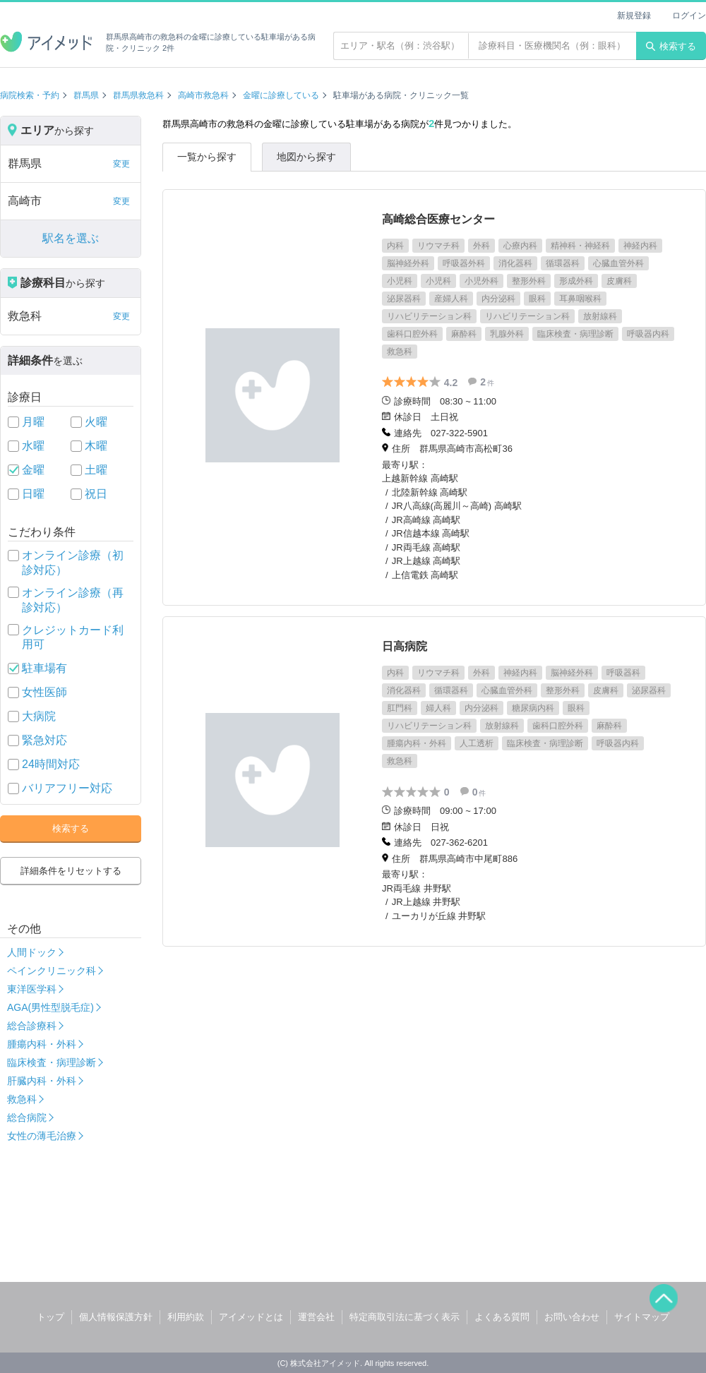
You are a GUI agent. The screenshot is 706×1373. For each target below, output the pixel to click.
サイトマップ (641, 1317)
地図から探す (306, 156)
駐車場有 (44, 668)
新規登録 (634, 15)
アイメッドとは (251, 1317)
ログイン (689, 15)
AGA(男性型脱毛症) (50, 1007)
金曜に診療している (281, 95)
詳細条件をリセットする (70, 870)
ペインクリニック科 (51, 970)
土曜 (96, 470)
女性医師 (44, 692)
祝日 (96, 494)
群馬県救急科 (138, 95)
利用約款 (185, 1317)
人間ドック (31, 952)
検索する (671, 46)
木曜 (96, 446)
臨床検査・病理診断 (51, 1062)
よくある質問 (502, 1317)
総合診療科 (31, 1025)
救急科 (22, 1099)
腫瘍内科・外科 (41, 1044)
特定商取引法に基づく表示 (404, 1317)
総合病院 (27, 1117)
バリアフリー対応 (67, 788)
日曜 (33, 494)
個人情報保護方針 (115, 1317)
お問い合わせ (571, 1317)
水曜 (33, 446)
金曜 (33, 470)
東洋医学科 (31, 989)
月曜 (33, 422)
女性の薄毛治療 (41, 1135)
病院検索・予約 (29, 95)
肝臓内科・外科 (41, 1080)
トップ (50, 1317)
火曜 (96, 422)
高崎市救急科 (203, 95)
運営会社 (316, 1317)
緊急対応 (44, 740)
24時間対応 (51, 764)
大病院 (39, 716)
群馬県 (86, 95)
